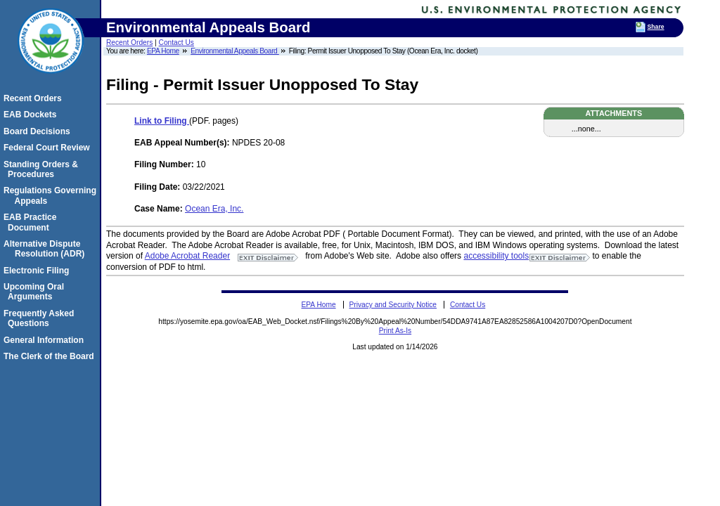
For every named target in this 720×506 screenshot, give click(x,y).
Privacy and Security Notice (393, 305)
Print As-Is (395, 331)
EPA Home (163, 51)
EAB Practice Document (32, 222)
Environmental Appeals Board (235, 51)
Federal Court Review (49, 148)
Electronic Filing (38, 270)
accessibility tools (496, 256)
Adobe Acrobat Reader (187, 256)
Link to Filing (161, 121)
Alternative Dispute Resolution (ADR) (46, 249)
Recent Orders (129, 42)
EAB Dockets (32, 114)
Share (656, 26)
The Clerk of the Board (51, 356)
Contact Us (176, 42)
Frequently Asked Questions (41, 318)
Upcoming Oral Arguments (36, 291)
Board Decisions (39, 131)
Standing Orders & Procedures (43, 169)
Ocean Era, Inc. (214, 209)
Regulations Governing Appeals (52, 195)
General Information (46, 340)
